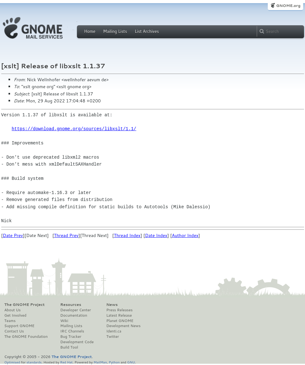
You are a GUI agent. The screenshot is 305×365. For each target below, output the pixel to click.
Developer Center (75, 310)
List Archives (147, 31)
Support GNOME (19, 325)
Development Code (77, 341)
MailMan (100, 362)
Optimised (12, 362)
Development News (123, 325)
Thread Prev (66, 235)
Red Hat (66, 362)
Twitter (112, 336)
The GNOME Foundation (26, 336)
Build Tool (69, 347)
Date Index (156, 235)
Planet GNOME (119, 320)
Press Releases (119, 310)
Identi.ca (113, 331)
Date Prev (13, 235)
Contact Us (14, 331)
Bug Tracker (70, 336)
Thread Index (127, 235)
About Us (12, 310)
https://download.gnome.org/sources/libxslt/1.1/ (74, 129)
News (112, 304)
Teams (10, 320)
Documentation (73, 315)
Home (90, 31)
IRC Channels (72, 331)
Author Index (185, 235)
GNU (131, 362)
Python (114, 362)
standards (34, 362)
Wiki (64, 320)
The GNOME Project (24, 304)
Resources (70, 304)
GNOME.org (288, 5)
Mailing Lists (115, 31)
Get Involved (15, 315)
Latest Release (119, 315)
